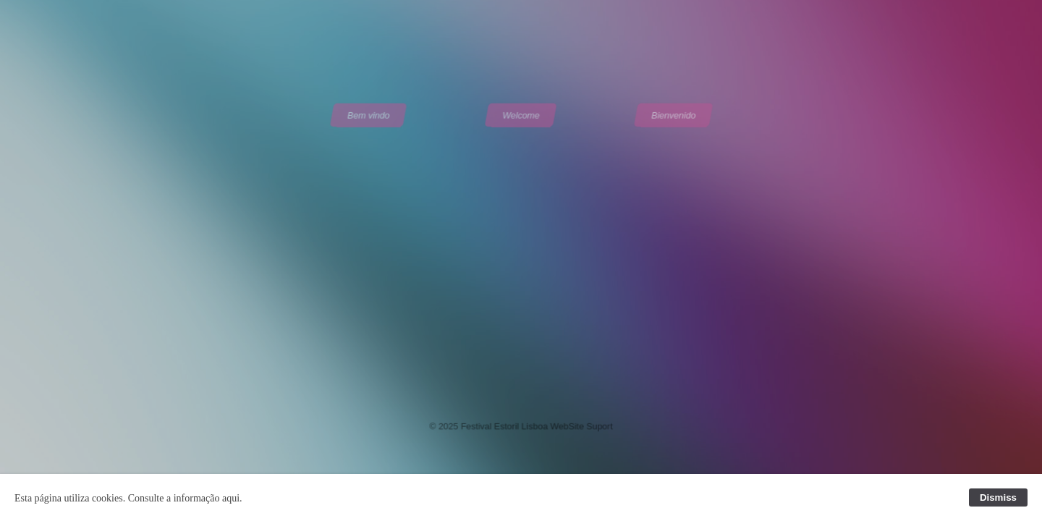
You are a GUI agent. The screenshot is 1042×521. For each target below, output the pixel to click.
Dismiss (998, 497)
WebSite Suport (580, 424)
